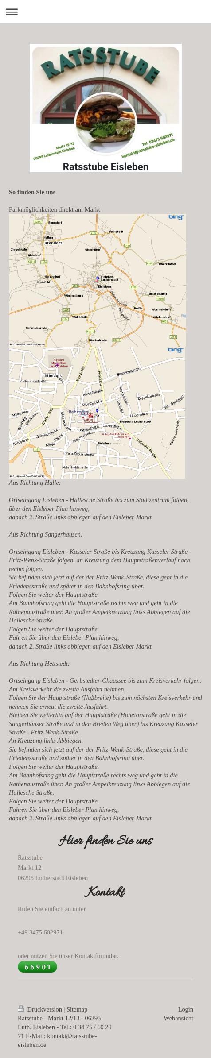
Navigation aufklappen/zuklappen (105, 11)
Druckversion (41, 1009)
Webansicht (178, 1018)
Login (185, 1009)
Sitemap (76, 1009)
